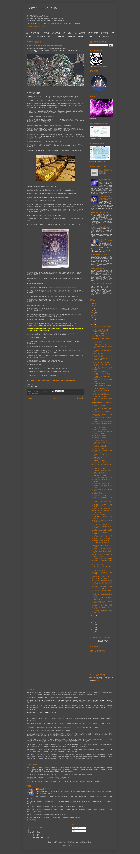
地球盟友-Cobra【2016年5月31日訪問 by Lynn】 (101, 284)
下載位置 (96, 681)
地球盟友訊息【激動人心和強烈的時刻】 (101, 591)
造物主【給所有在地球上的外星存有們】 (101, 567)
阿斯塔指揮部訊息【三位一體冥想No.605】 (101, 480)
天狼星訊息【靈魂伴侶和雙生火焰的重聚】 (102, 561)
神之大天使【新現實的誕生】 (100, 570)
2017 (92, 308)
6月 (94, 622)
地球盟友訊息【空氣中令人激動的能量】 (101, 327)
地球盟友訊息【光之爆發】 (99, 495)
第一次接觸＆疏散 (39, 36)
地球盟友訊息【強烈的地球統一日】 (101, 372)
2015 (92, 313)
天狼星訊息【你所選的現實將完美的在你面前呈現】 (102, 365)
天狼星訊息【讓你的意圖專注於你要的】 (101, 502)
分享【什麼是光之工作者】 (99, 475)
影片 (64, 33)
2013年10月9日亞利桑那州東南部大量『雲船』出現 (102, 511)
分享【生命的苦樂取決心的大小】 (101, 460)
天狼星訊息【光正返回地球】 (105, 180)
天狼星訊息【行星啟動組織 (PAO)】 (101, 374)
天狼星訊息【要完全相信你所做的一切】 (101, 455)
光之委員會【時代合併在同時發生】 (101, 440)
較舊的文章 (80, 398)
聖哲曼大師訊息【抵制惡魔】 (100, 438)
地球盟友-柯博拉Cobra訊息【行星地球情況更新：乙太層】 (102, 432)
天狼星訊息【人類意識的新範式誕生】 (102, 530)
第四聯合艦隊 (92, 792)
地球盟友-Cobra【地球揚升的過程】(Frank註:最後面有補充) (45, 46)
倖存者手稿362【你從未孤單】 (100, 578)
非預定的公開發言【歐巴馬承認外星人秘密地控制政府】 (102, 598)
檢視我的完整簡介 (32, 820)
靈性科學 (28, 36)
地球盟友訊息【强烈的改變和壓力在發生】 (102, 498)
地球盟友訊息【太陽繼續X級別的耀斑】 (101, 339)
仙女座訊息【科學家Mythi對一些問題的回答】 (102, 486)
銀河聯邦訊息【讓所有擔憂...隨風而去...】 (101, 465)
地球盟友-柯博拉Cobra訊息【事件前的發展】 (102, 545)
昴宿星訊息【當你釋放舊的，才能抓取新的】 (102, 505)
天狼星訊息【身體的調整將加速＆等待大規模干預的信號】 (102, 587)
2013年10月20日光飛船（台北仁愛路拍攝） (102, 403)
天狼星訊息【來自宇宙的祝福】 (99, 254)
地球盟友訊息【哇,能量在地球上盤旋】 (102, 549)
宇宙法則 (50, 36)
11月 (94, 322)
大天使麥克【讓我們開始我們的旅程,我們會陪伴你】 (102, 376)
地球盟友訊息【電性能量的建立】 (101, 394)
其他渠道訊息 (35, 33)
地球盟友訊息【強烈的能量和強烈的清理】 (102, 391)
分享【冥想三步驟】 (97, 458)
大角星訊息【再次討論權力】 (98, 269)
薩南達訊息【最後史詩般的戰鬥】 (101, 541)
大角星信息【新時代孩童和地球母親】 (101, 213)
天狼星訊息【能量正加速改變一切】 (101, 396)
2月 (94, 632)
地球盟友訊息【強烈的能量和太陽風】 (102, 581)
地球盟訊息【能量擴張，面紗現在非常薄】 (102, 551)
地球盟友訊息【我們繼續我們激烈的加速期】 (102, 533)
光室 (112, 33)
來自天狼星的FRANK (43, 789)
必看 (27, 33)
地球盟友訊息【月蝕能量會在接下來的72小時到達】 (102, 414)
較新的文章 (31, 398)
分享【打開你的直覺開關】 (99, 436)
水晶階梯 (89, 36)
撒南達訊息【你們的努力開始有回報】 (102, 605)
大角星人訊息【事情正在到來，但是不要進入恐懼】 (102, 611)
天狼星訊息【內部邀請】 (98, 384)
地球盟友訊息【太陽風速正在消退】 (101, 576)
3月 (94, 629)
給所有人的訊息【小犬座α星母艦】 (101, 412)
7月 (94, 620)
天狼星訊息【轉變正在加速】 (100, 344)
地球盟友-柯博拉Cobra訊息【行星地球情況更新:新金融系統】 (102, 602)
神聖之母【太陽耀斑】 (98, 356)
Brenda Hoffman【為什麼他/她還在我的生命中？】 (102, 517)
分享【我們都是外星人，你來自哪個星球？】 (102, 368)
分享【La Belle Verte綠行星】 (100, 334)
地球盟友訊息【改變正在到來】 (100, 430)
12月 (94, 320)
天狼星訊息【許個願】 (98, 493)
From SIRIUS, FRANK (42, 8)
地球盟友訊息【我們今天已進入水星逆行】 (102, 399)
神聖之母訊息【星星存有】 (99, 446)
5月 (94, 625)
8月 (94, 618)
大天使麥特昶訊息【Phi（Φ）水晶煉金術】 (102, 424)
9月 (94, 615)
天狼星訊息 (45, 33)
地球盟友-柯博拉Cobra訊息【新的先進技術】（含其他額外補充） (102, 330)
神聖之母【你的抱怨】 (98, 354)
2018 (92, 306)
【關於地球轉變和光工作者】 (100, 473)
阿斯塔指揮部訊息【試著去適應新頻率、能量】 (101, 608)
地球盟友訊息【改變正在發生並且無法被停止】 (102, 594)
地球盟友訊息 (56, 33)
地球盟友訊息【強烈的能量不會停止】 (101, 227)
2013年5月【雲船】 (97, 342)
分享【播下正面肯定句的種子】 (100, 427)
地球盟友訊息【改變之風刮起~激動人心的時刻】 (102, 527)
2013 (92, 318)
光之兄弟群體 (72, 33)
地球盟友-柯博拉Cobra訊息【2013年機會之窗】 (102, 490)
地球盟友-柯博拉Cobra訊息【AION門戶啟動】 (102, 380)
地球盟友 (97, 36)
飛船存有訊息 (71, 36)
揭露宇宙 (82, 33)
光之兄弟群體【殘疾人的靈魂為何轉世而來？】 (102, 350)
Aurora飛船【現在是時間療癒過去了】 (102, 538)
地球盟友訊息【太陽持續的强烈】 (101, 362)
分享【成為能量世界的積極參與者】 (101, 471)
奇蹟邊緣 (80, 36)
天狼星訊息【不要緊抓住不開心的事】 (102, 421)
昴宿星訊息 (104, 33)
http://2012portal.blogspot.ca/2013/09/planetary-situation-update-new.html (53, 381)
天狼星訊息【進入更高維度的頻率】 (101, 524)
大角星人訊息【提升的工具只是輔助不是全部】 (102, 408)
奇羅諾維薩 (106, 36)
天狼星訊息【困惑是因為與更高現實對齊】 (102, 583)
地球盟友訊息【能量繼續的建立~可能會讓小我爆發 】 (102, 359)
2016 (92, 310)
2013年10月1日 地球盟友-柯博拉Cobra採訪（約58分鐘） (102, 555)
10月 (94, 324)
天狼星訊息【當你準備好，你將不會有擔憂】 (102, 573)
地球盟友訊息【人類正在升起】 (100, 462)
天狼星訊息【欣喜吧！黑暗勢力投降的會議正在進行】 (102, 451)
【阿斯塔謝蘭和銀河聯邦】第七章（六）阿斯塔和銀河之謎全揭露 (105, 198)
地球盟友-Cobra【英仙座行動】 (105, 240)
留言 (75, 831)
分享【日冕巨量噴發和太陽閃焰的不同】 (105, 170)
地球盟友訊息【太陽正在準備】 (100, 448)
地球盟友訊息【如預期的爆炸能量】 (101, 509)
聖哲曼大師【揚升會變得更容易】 (101, 483)
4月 (94, 627)
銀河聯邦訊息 (60, 36)
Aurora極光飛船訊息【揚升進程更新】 (102, 386)
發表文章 (76, 828)
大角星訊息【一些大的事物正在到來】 (102, 558)
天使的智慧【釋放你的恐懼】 (100, 515)
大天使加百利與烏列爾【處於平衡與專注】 (102, 347)
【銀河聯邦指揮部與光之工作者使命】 (102, 478)
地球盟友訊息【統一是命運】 (100, 406)
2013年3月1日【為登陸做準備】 (100, 388)
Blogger (76, 845)
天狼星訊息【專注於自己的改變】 (101, 543)
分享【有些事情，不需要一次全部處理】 (101, 443)
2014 (92, 315)
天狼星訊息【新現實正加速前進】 (101, 336)
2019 (92, 303)
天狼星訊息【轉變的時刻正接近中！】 (102, 536)
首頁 (55, 398)
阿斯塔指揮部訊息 (93, 33)
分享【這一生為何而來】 (98, 468)
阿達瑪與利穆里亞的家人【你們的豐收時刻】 (102, 418)
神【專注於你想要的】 (98, 564)
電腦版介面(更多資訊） (40, 26)
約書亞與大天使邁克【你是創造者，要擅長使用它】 (102, 521)
